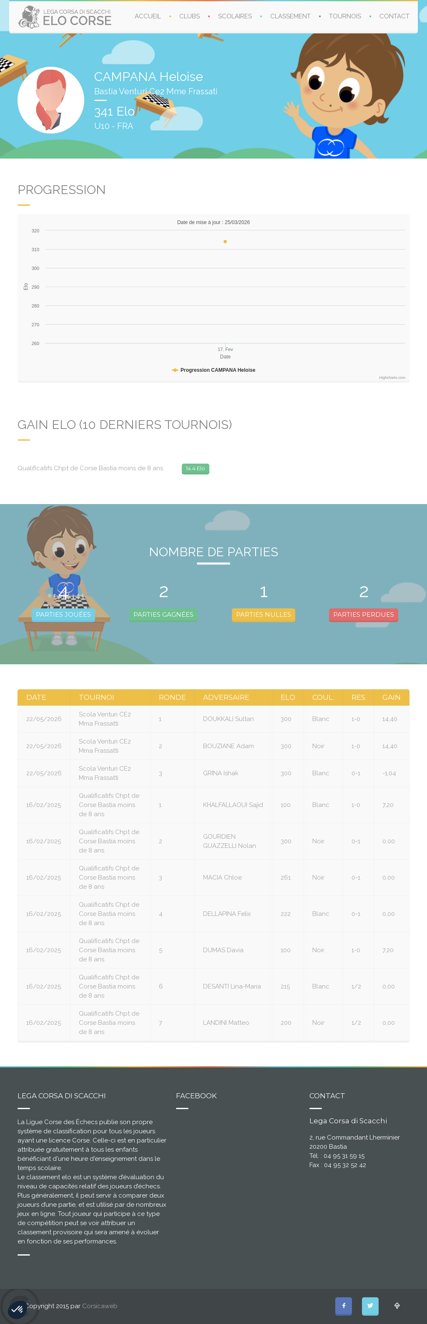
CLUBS (189, 16)
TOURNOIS (345, 16)
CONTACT (394, 16)
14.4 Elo (195, 468)
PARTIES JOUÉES (63, 614)
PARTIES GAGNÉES (163, 614)
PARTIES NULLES (263, 614)
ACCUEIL (148, 16)
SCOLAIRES (235, 16)
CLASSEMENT (290, 16)
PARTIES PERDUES (363, 614)
